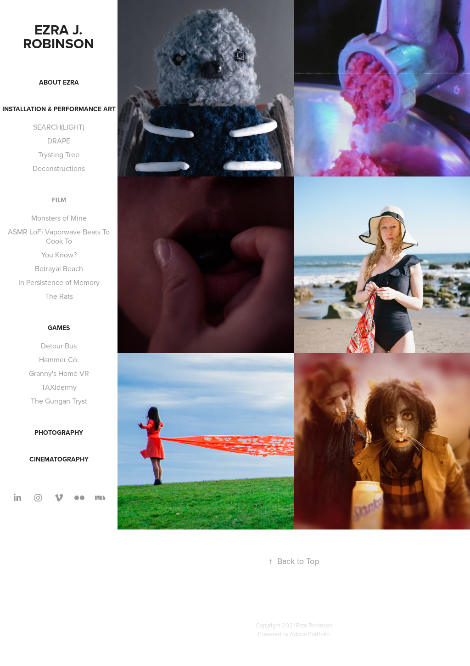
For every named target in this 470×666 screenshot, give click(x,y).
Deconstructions (59, 168)
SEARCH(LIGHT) (58, 127)
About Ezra (59, 82)
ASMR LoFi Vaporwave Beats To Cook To (59, 236)
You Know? (59, 255)
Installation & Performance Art (59, 109)
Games (59, 327)
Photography (58, 432)
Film (59, 200)
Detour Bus (59, 346)
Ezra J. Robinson (58, 36)
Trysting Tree (58, 154)
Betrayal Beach (59, 268)
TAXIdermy (59, 387)
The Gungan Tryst (59, 401)
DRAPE (58, 141)
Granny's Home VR (59, 373)
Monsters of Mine (59, 218)
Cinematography (59, 459)
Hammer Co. (59, 359)
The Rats (59, 296)
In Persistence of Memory (59, 282)
